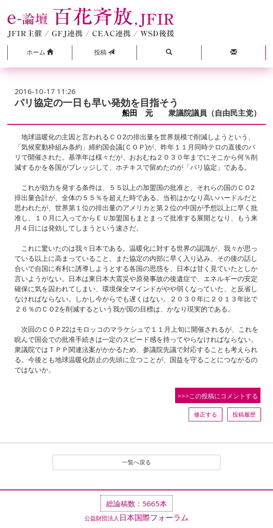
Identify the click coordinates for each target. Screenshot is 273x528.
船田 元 (141, 113)
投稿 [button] (104, 52)
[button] (39, 52)
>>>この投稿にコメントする (217, 396)
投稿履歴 (244, 414)
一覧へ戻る (136, 462)
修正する (205, 414)
